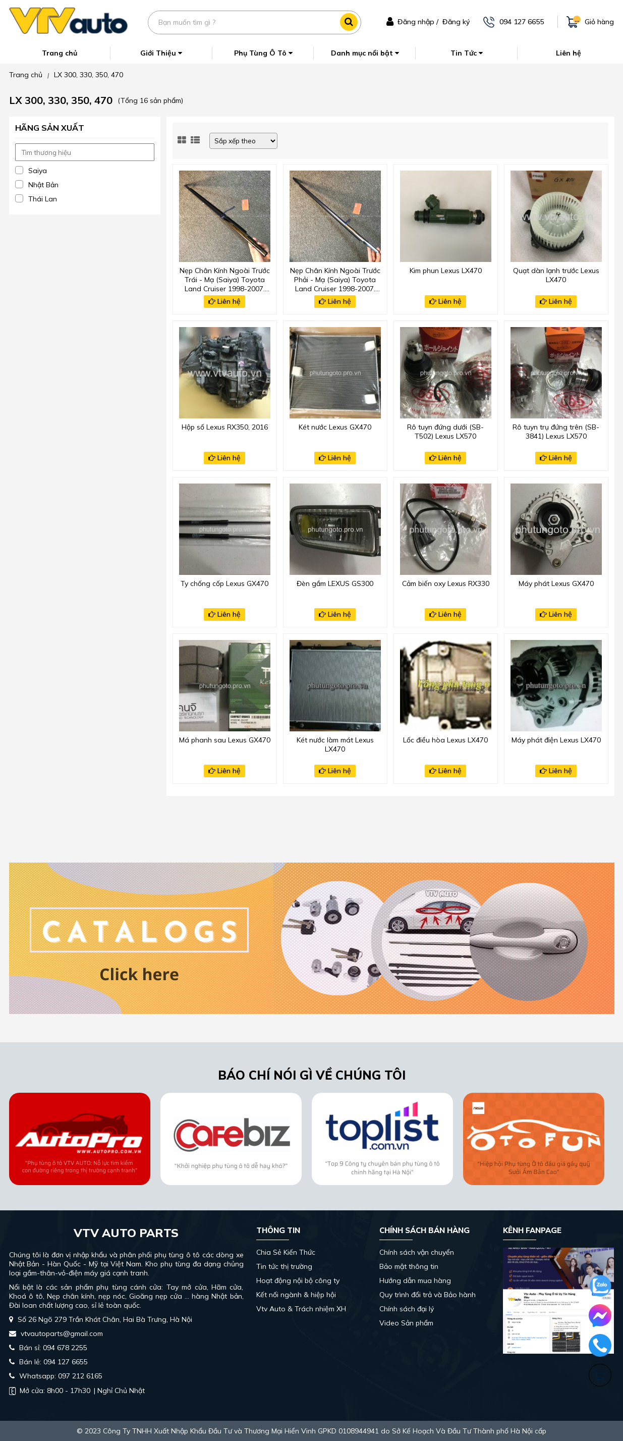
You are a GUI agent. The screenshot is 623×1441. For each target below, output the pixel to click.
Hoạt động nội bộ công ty (297, 1280)
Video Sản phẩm (406, 1322)
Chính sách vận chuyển (416, 1252)
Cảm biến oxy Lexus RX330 (445, 583)
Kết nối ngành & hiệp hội (296, 1294)
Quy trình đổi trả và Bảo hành (427, 1294)
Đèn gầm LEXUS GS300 (335, 583)
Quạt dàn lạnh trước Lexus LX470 (556, 275)
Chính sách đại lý (406, 1308)
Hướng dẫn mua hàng (415, 1280)
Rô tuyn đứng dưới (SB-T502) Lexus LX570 (445, 431)
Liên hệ (568, 53)
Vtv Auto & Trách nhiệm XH (301, 1308)
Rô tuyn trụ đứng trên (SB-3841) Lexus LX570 (556, 431)
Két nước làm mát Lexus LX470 (335, 744)
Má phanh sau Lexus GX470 (224, 739)
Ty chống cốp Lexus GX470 (224, 583)
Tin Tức (466, 53)
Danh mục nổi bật (365, 53)
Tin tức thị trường (284, 1266)
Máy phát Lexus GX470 (556, 583)
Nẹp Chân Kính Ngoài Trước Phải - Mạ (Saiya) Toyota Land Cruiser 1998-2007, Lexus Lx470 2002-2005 (335, 278)
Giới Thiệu (161, 53)
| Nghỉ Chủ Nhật (77, 1390)
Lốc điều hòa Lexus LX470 (445, 739)
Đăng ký (456, 21)
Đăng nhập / (418, 21)
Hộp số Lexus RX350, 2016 (225, 427)
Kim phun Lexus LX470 (446, 270)
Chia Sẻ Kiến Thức (285, 1252)
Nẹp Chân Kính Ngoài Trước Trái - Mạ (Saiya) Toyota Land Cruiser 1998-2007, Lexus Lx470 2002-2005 (225, 278)
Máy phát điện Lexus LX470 (556, 739)
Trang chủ (59, 53)
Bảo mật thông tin (408, 1266)
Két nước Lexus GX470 (335, 427)
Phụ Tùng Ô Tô (263, 53)
